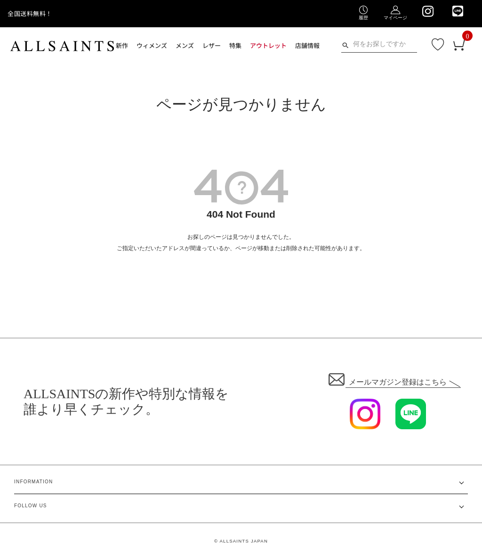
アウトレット (268, 45)
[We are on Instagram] (427, 11)
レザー (211, 45)
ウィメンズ (152, 45)
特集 (235, 45)
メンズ (185, 45)
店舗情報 (307, 45)
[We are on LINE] (457, 11)
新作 (122, 45)
